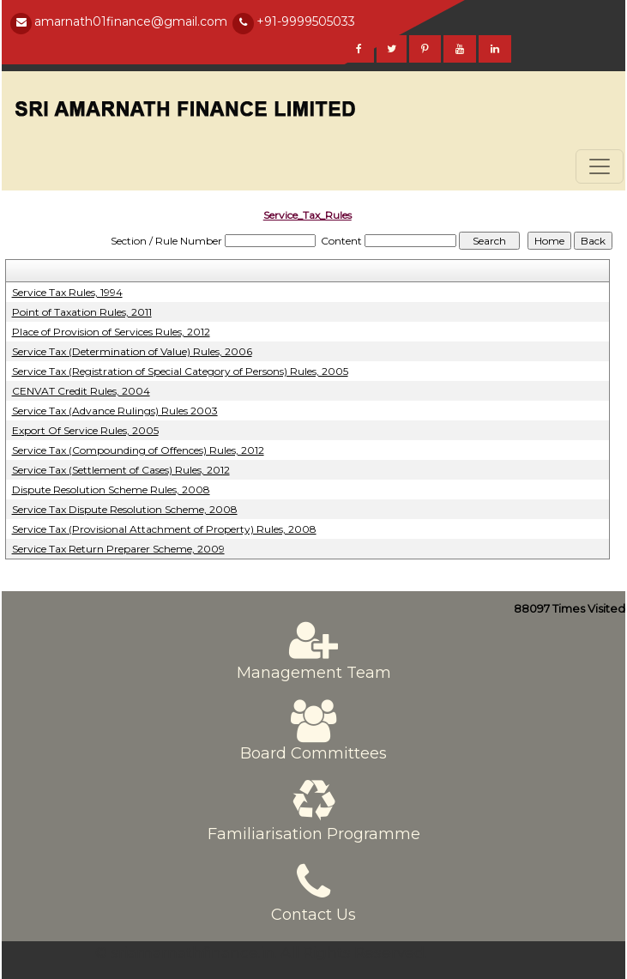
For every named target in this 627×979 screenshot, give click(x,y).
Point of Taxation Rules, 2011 (82, 311)
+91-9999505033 (305, 21)
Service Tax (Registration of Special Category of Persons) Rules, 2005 (180, 371)
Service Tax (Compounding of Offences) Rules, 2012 (138, 450)
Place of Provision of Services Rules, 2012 (111, 331)
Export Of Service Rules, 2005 (85, 430)
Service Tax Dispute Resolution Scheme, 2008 (125, 509)
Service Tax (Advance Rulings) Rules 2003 (115, 410)
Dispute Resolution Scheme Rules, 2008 (111, 489)
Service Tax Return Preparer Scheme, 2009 (118, 548)
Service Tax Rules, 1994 (67, 292)
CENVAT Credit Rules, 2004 (81, 390)
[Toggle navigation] (600, 166)
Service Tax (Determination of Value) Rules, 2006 (132, 351)
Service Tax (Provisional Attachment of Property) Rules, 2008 (164, 529)
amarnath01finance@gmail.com (130, 21)
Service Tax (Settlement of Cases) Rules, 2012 (121, 469)
